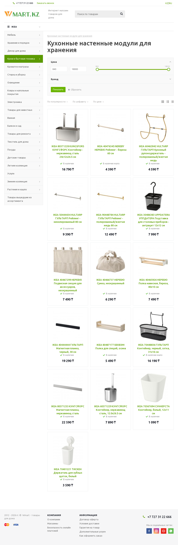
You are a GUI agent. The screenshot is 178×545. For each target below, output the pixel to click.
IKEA (14, 26)
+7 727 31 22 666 (24, 3)
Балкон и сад (14, 126)
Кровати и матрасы (18, 66)
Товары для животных (19, 110)
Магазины (52, 523)
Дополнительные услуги (92, 531)
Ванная (11, 118)
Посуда (11, 149)
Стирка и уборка (16, 74)
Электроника (14, 102)
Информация (88, 515)
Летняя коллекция (17, 165)
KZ (166, 3)
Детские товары (16, 157)
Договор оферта (88, 519)
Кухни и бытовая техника (21, 58)
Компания (54, 515)
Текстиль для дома (17, 141)
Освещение (13, 82)
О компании (53, 519)
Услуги (10, 173)
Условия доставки (89, 523)
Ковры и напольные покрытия (18, 92)
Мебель (11, 35)
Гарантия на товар (89, 527)
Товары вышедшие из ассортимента (19, 199)
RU (170, 3)
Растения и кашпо (17, 189)
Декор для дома (16, 50)
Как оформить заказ (90, 535)
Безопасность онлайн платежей (59, 529)
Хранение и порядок (18, 43)
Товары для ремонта (19, 133)
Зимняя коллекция (17, 181)
